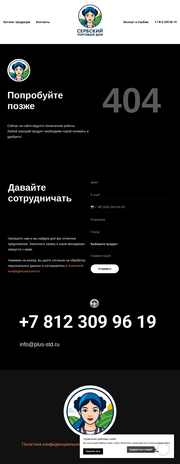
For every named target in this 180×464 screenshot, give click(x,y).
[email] (131, 194)
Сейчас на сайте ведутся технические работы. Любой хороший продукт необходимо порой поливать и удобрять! (48, 131)
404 (131, 100)
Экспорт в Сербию (136, 22)
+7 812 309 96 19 (165, 22)
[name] (131, 182)
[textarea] (131, 256)
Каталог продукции (17, 22)
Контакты (43, 22)
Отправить (104, 268)
